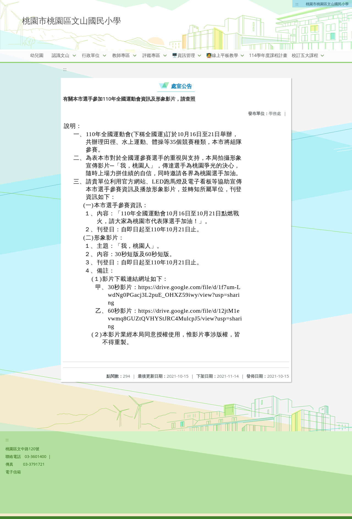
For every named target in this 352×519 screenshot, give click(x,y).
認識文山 (60, 55)
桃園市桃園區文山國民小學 (327, 3)
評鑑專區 (151, 55)
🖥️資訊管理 (183, 55)
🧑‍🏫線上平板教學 (222, 55)
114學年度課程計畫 (268, 55)
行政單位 (91, 55)
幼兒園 (36, 55)
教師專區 (121, 55)
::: (297, 3)
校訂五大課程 (305, 55)
